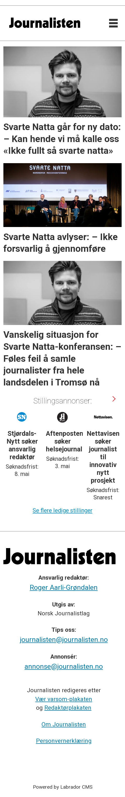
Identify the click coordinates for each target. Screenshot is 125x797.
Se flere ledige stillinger (62, 510)
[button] (114, 399)
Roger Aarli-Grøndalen (64, 587)
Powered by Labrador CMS (62, 787)
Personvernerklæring (64, 740)
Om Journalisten (63, 724)
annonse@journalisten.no (64, 666)
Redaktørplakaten (67, 707)
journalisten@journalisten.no (64, 639)
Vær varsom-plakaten (63, 699)
